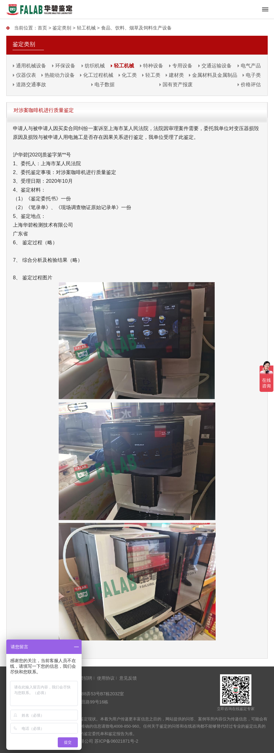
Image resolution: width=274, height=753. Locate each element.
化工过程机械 (98, 75)
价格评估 (251, 84)
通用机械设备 (31, 65)
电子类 (253, 75)
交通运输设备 (216, 65)
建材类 (176, 75)
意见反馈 (128, 678)
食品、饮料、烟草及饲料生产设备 (136, 27)
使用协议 (106, 678)
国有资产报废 (178, 84)
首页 (42, 27)
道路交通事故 (31, 84)
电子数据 (104, 84)
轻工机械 (86, 27)
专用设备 (182, 65)
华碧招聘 (83, 678)
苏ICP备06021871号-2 (116, 741)
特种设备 (153, 65)
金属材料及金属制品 (214, 75)
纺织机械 (95, 65)
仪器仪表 (26, 75)
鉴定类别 (61, 27)
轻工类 (152, 75)
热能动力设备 (60, 75)
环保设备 (65, 65)
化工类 (129, 75)
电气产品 (251, 65)
